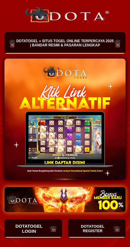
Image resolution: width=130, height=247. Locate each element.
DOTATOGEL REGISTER (101, 228)
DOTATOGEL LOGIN (36, 229)
